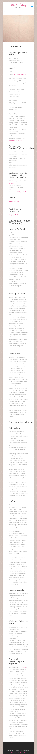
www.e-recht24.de (14, 201)
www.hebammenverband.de (17, 140)
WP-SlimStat (22, 667)
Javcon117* (12, 183)
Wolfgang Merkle (22, 192)
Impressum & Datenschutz (18, 752)
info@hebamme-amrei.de (20, 74)
